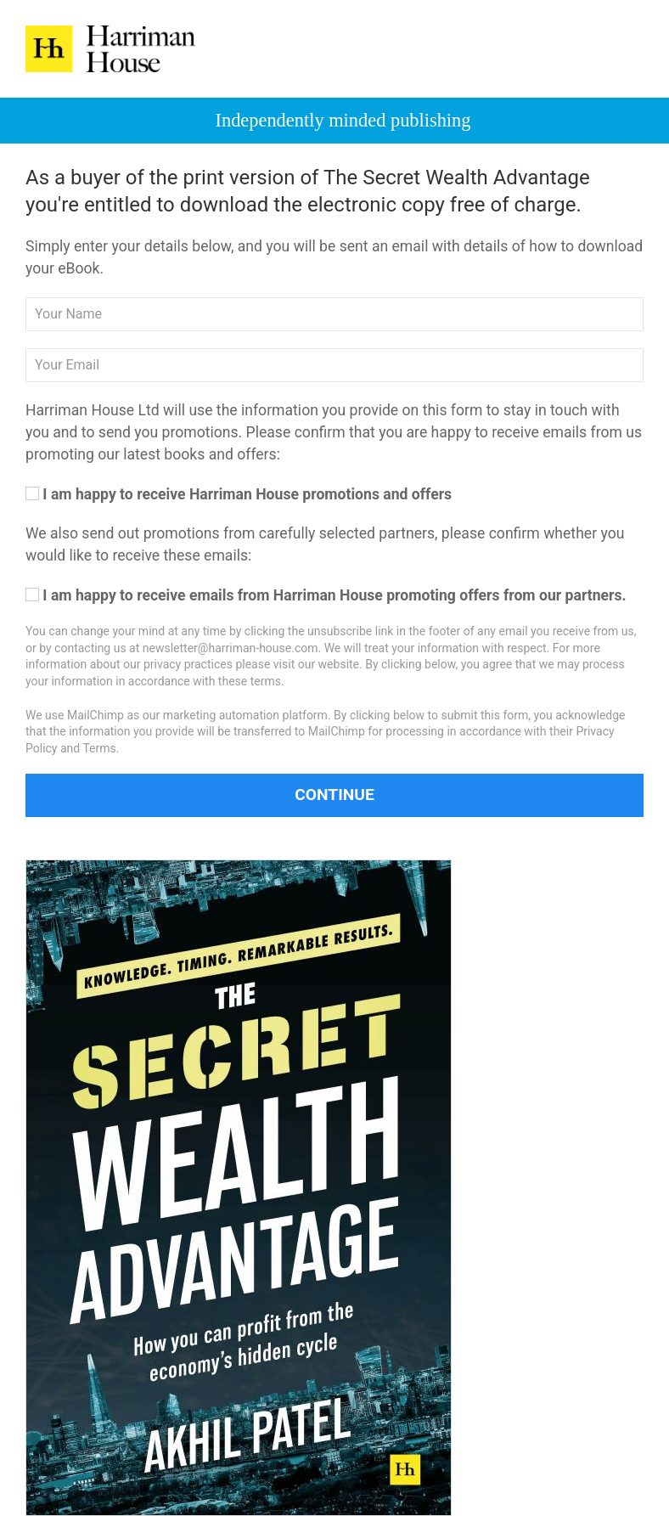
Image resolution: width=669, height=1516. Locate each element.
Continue (334, 794)
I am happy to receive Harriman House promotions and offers (238, 494)
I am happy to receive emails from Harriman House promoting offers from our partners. (326, 595)
